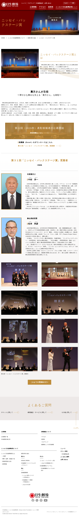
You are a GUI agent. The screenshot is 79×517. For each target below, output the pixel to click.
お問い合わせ (47, 3)
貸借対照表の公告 (6, 461)
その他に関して (67, 412)
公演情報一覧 (4, 436)
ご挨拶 (4, 456)
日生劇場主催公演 (5, 439)
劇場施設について (46, 431)
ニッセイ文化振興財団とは (8, 453)
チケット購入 (64, 451)
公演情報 (33, 7)
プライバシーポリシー (52, 511)
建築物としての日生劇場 (47, 444)
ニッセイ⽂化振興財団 (66, 7)
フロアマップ (31, 3)
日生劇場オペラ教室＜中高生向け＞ (27, 481)
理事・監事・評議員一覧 (8, 458)
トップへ (76, 428)
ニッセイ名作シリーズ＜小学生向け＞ (28, 476)
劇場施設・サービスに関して (37, 412)
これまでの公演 (26, 484)
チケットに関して (7, 412)
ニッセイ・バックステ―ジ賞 (47, 460)
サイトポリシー (62, 511)
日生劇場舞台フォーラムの (48, 469)
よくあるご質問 (65, 456)
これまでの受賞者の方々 (39, 382)
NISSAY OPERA (25, 460)
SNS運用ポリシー (72, 511)
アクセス (42, 7)
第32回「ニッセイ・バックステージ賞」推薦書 (36, 146)
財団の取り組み (25, 453)
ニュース (23, 3)
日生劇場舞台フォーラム (46, 465)
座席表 (50, 7)
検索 (72, 3)
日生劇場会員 (39, 3)
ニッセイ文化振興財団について (9, 448)
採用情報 (4, 464)
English (66, 3)
